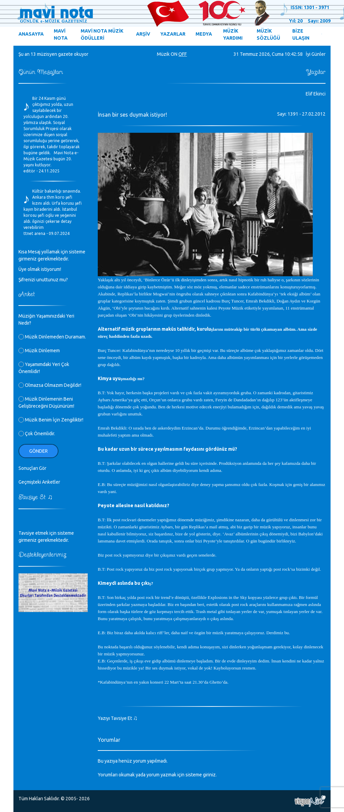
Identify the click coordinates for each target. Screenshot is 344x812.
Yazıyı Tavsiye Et (118, 718)
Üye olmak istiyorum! (39, 269)
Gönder (38, 451)
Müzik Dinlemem (39, 350)
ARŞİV (143, 34)
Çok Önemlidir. (36, 433)
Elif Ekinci (316, 93)
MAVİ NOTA (61, 34)
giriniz (209, 774)
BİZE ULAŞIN (300, 34)
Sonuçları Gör (32, 468)
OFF (182, 54)
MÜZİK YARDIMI (233, 34)
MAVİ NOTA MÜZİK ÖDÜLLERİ (102, 34)
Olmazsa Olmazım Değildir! (49, 385)
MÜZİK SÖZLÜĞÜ (268, 34)
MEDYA (204, 34)
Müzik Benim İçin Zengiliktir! (50, 419)
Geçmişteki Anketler (39, 482)
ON (174, 54)
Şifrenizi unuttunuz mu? (43, 279)
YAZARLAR (172, 34)
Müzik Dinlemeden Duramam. (52, 336)
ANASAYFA (31, 34)
